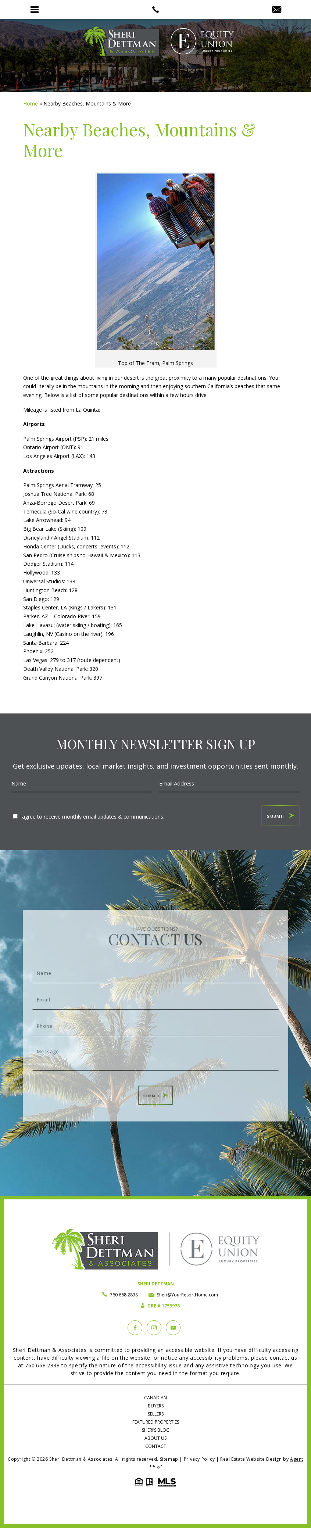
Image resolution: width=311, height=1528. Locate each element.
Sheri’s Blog (155, 1430)
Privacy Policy (199, 1459)
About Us (155, 1438)
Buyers (156, 1406)
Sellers (156, 1414)
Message (155, 1050)
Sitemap (169, 1459)
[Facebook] (135, 1327)
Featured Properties (155, 1422)
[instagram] (154, 1327)
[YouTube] (173, 1327)
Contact (155, 1446)
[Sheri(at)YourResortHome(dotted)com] (276, 10)
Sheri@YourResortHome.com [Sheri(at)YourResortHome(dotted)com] (187, 1295)
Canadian (155, 1398)
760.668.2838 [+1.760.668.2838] (124, 1295)
